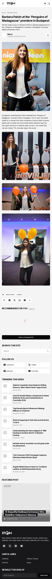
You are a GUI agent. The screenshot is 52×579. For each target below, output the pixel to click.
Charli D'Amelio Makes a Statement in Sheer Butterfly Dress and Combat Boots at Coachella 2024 (31, 398)
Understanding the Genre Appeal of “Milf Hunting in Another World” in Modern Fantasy (29, 433)
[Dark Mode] (45, 3)
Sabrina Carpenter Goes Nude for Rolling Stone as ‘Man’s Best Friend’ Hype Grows (29, 386)
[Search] (49, 3)
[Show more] (30, 300)
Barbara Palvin (12, 13)
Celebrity (19, 294)
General (5, 563)
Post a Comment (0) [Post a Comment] (26, 337)
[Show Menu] (3, 3)
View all (32, 309)
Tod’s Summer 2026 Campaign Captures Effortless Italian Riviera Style (29, 456)
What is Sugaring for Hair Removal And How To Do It (31, 421)
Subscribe (44, 575)
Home (4, 13)
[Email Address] (19, 575)
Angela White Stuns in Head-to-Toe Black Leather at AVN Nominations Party (30, 468)
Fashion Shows (32, 559)
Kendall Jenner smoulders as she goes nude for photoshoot (31, 444)
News (29, 563)
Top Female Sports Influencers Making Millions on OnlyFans (28, 409)
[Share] (48, 35)
